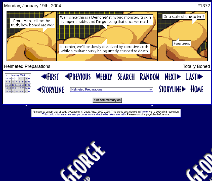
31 (16, 78)
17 (26, 85)
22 (19, 88)
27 (13, 91)
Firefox (144, 111)
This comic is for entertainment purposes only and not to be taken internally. (84, 114)
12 (10, 85)
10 (26, 81)
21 (16, 88)
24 (26, 88)
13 (13, 85)
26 (10, 91)
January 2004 (18, 75)
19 (10, 88)
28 (6, 78)
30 (13, 78)
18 (6, 88)
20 (13, 88)
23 (23, 88)
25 (6, 91)
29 (10, 78)
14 (16, 85)
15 (19, 85)
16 (23, 85)
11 (6, 85)
